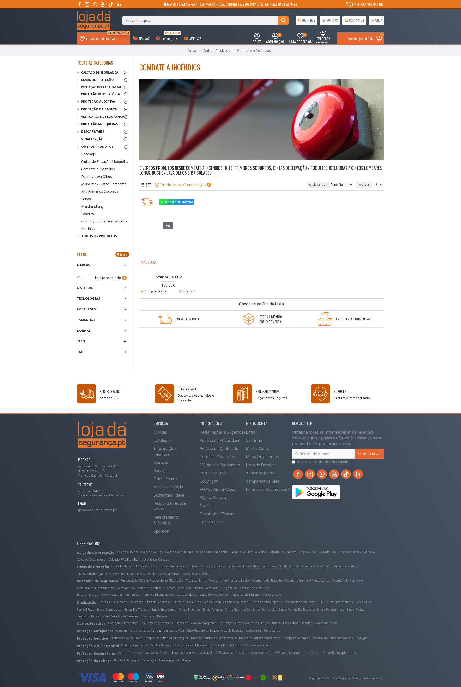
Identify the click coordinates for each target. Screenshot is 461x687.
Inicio (192, 50)
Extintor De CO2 (168, 277)
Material (85, 288)
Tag (80, 352)
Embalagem (87, 309)
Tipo (81, 341)
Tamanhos (86, 320)
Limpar (124, 254)
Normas (84, 330)
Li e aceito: (320, 462)
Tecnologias (88, 298)
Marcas (83, 265)
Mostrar (365, 185)
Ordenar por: (308, 185)
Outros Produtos (216, 50)
